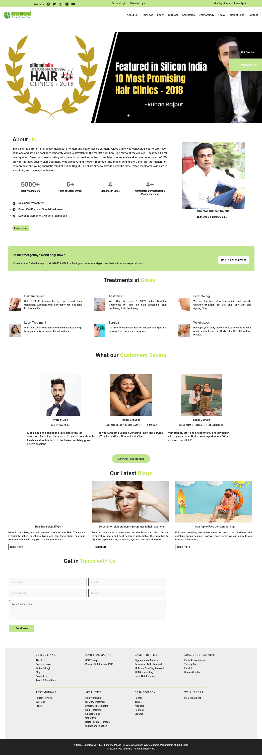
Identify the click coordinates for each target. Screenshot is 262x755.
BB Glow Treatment (95, 702)
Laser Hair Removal (145, 676)
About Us (40, 660)
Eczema (139, 714)
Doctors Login (119, 3)
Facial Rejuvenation (194, 660)
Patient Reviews (44, 697)
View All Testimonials (131, 458)
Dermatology (206, 15)
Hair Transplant (98, 654)
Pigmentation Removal (147, 660)
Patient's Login (43, 668)
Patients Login (137, 3)
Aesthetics (188, 15)
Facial (221, 15)
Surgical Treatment (200, 654)
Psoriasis (140, 710)
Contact (253, 15)
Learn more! (20, 228)
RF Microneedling (144, 672)
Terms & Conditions (46, 680)
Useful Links (45, 654)
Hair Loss (147, 15)
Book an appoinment (233, 260)
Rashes (139, 697)
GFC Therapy (92, 660)
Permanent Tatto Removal (148, 664)
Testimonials (46, 692)
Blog (38, 672)
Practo (39, 706)
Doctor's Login (43, 664)
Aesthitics (93, 692)
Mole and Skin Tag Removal (149, 668)
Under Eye (90, 718)
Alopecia (139, 706)
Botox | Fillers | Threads (97, 722)
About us (132, 15)
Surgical (173, 15)
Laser (160, 15)
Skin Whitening (93, 697)
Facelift (188, 668)
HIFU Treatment (192, 697)
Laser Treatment (148, 654)
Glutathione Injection (96, 726)
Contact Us (41, 676)
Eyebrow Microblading (96, 706)
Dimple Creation (192, 672)
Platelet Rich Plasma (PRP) (99, 664)
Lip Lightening (92, 714)
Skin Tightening (93, 710)
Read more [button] (16, 546)
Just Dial (40, 702)
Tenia (138, 702)
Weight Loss (237, 15)
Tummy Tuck (191, 664)
